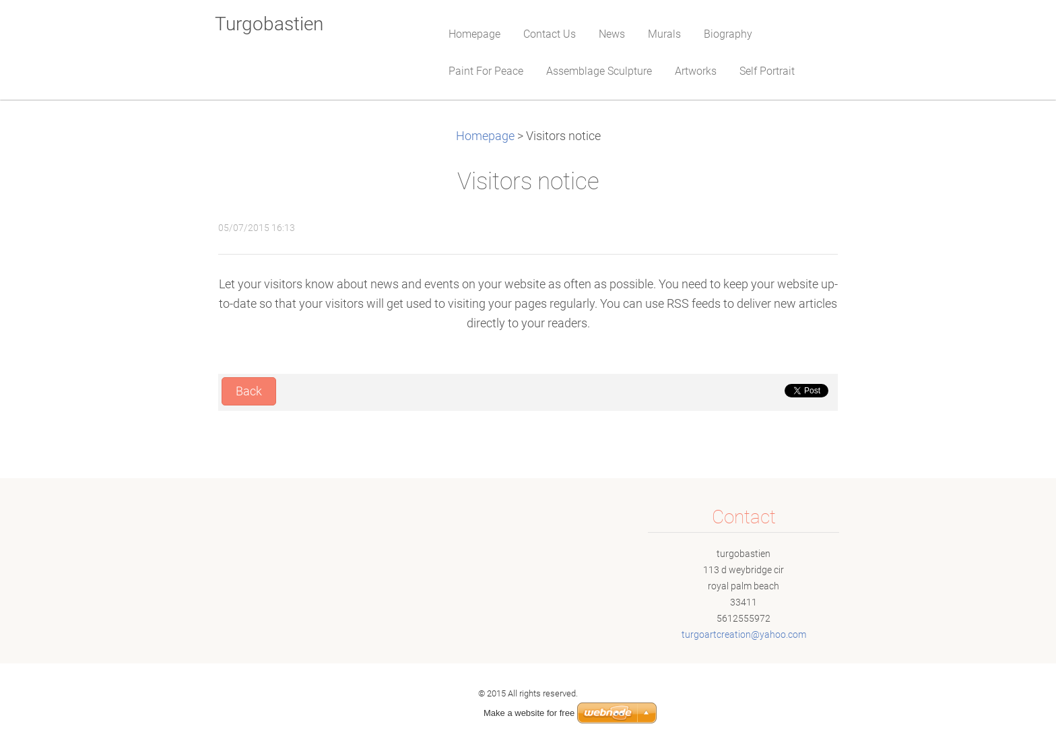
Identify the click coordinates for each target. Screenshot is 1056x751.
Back (249, 391)
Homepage (485, 136)
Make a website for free (529, 713)
